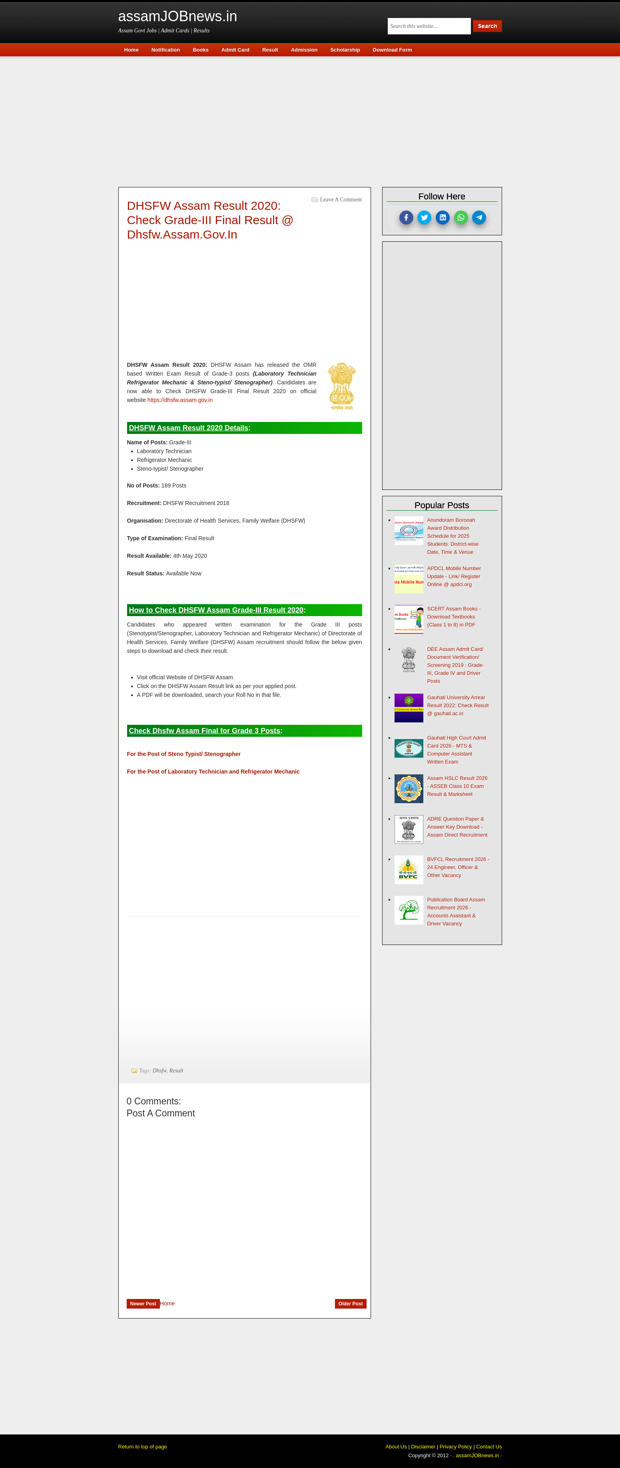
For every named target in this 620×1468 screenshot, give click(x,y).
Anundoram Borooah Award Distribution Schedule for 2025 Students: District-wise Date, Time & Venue (453, 536)
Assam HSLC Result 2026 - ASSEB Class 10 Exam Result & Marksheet (457, 786)
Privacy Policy (456, 1447)
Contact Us (489, 1447)
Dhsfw (160, 1071)
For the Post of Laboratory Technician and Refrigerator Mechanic (213, 771)
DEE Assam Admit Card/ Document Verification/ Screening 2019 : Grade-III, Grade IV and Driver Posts (455, 665)
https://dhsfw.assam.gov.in (180, 400)
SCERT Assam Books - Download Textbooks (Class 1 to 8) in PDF (454, 617)
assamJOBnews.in (177, 16)
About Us (396, 1447)
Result (176, 1071)
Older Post (351, 1304)
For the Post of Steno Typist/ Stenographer (184, 754)
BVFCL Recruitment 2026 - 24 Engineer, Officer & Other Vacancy (458, 867)
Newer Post (143, 1304)
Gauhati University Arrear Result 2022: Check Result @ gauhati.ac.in (458, 705)
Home (167, 1303)
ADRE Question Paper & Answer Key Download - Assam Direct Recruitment (457, 827)
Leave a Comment (341, 200)
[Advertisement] (314, 121)
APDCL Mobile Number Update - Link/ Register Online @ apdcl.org (454, 576)
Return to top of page (142, 1447)
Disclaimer (423, 1447)
